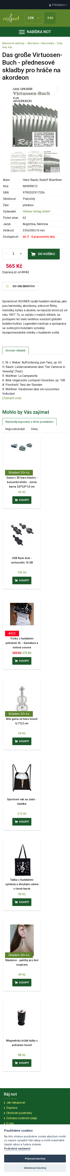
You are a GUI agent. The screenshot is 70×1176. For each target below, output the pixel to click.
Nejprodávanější (15, 429)
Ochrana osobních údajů (21, 1118)
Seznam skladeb (15, 350)
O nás (10, 1123)
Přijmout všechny (35, 1158)
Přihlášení (58, 5)
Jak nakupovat (15, 1102)
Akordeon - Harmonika (40, 43)
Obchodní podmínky (19, 1113)
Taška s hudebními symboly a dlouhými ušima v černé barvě (21, 884)
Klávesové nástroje (13, 43)
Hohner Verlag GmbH (36, 211)
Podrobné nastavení (17, 1148)
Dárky (34, 429)
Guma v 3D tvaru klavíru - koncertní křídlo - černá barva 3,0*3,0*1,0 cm (22, 482)
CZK (33, 18)
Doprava (11, 1108)
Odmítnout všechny (35, 1168)
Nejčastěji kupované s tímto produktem (29, 421)
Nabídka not (35, 32)
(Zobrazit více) (11, 398)
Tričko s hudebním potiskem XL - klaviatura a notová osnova (22, 643)
